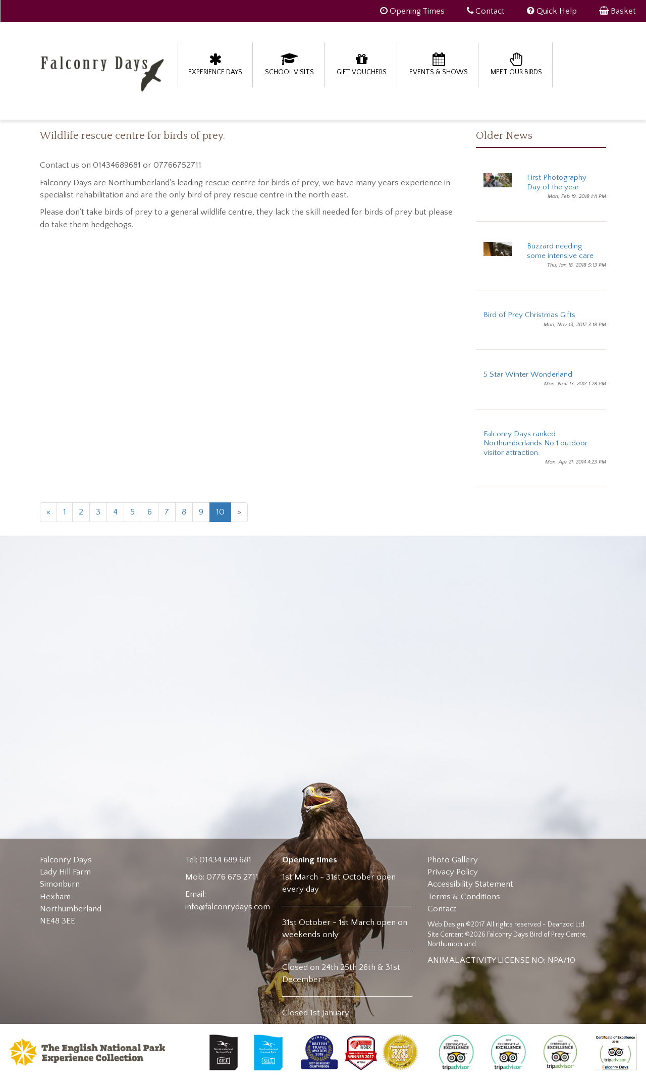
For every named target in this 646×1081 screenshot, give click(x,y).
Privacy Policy (452, 872)
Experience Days (215, 64)
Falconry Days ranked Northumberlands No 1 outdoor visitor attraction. (535, 443)
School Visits (289, 64)
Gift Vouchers (362, 64)
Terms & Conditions (463, 896)
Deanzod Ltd (566, 924)
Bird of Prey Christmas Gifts (529, 315)
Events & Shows (438, 64)
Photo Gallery (452, 859)
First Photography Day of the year (556, 182)
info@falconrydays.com (227, 906)
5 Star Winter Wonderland (527, 374)
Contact (442, 908)
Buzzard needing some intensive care (560, 251)
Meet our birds (516, 64)
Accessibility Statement (470, 884)
